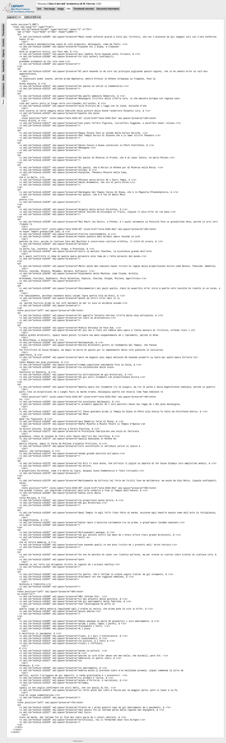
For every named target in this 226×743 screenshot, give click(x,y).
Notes (3, 77)
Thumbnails (3, 30)
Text (39, 9)
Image (61, 9)
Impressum (77, 741)
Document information (108, 9)
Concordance (3, 90)
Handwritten (3, 66)
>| (39, 17)
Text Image (49, 9)
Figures (3, 53)
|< (13, 17)
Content (3, 43)
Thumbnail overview (83, 9)
